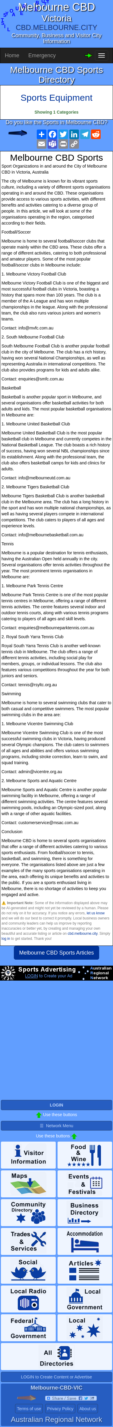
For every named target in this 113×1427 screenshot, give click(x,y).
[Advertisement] (56, 1043)
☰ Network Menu (56, 1125)
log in (6, 939)
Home (12, 55)
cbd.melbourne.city (82, 933)
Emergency (42, 55)
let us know (96, 913)
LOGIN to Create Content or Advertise (56, 1377)
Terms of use (29, 1408)
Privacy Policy (60, 1408)
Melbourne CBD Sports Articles (56, 953)
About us (87, 1408)
